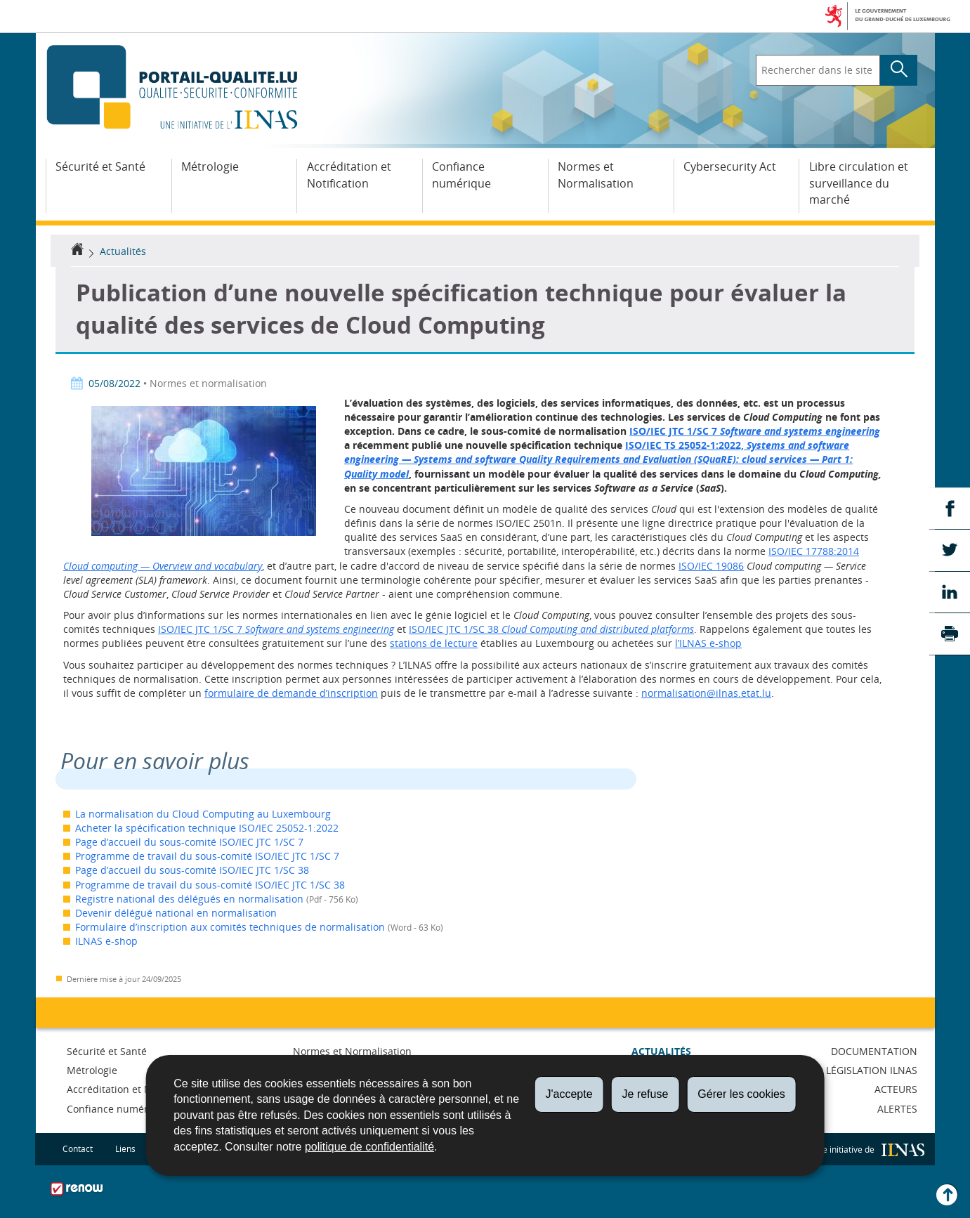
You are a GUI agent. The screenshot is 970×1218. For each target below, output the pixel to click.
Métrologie (210, 166)
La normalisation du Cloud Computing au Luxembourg (203, 813)
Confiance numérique (461, 175)
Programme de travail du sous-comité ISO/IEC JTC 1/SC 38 (210, 884)
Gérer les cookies (741, 1094)
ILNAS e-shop (106, 941)
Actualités (123, 251)
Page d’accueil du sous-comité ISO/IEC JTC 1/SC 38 (192, 870)
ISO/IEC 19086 (711, 565)
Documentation (874, 1051)
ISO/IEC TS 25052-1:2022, (598, 459)
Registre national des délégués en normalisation (189, 898)
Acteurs (895, 1089)
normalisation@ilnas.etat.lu (706, 693)
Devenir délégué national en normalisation (176, 912)
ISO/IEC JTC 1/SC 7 (754, 431)
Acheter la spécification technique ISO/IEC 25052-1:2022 (207, 827)
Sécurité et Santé (100, 166)
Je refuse (645, 1094)
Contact (78, 1149)
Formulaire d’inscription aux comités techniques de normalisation (230, 927)
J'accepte (568, 1094)
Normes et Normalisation (596, 175)
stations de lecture (434, 643)
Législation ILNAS (871, 1070)
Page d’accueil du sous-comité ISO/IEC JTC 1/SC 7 (189, 842)
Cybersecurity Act (729, 166)
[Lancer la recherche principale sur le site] (898, 70)
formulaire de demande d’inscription (291, 693)
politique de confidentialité (369, 1147)
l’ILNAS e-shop (708, 643)
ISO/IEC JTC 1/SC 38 (551, 629)
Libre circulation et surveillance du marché (858, 183)
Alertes (897, 1108)
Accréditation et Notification (349, 175)
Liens (125, 1149)
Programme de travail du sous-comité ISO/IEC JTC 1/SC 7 (207, 856)
